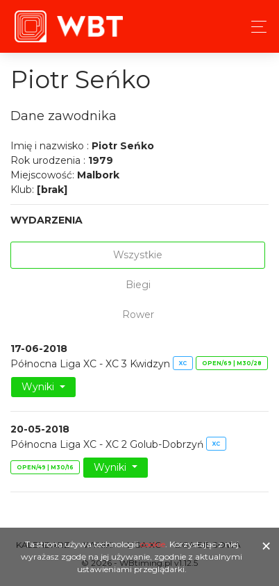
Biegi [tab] (138, 284)
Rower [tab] (138, 314)
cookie (152, 544)
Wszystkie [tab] (137, 255)
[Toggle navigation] (255, 26)
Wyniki (39, 386)
